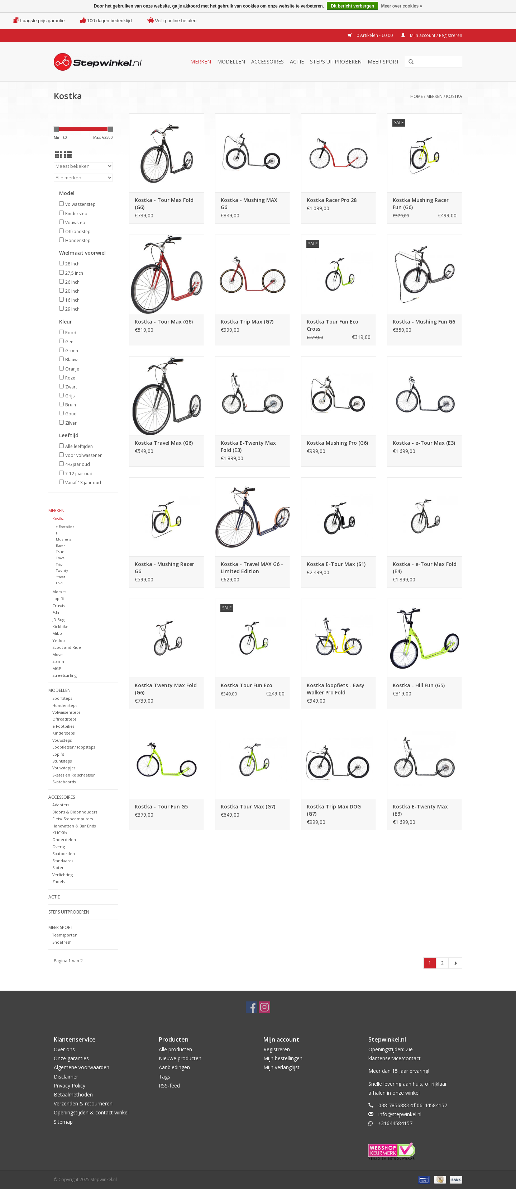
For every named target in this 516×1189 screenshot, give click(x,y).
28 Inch (72, 264)
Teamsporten (64, 935)
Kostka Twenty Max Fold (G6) (166, 689)
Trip (59, 564)
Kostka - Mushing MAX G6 (249, 204)
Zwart (71, 387)
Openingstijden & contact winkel (91, 1112)
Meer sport (383, 61)
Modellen (231, 61)
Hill (59, 533)
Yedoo (58, 640)
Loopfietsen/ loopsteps (73, 747)
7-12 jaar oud (78, 474)
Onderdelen (64, 839)
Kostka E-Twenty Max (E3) (420, 810)
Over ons (64, 1049)
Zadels (58, 881)
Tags (164, 1076)
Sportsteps (62, 698)
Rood (70, 333)
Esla (55, 612)
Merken (200, 61)
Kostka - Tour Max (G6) (164, 321)
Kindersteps (63, 733)
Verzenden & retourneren (83, 1103)
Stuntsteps (62, 761)
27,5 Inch (74, 273)
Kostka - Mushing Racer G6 (164, 568)
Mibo (57, 633)
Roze (70, 378)
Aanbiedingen (174, 1067)
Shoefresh (62, 942)
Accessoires (267, 61)
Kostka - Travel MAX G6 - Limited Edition (252, 568)
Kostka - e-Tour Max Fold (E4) (425, 568)
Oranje (72, 369)
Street (60, 577)
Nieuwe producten (180, 1058)
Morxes (59, 591)
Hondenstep (78, 240)
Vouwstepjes (63, 767)
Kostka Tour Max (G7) (248, 806)
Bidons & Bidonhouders (74, 812)
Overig (58, 846)
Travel (61, 558)
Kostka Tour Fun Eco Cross (332, 325)
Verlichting (62, 874)
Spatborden (63, 853)
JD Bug (58, 619)
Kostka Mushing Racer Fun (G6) (421, 204)
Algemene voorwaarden (81, 1067)
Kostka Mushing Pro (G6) (337, 442)
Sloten (58, 867)
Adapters (60, 804)
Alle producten (175, 1049)
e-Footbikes (65, 526)
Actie (297, 61)
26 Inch (72, 282)
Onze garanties (71, 1058)
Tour (59, 551)
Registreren (276, 1049)
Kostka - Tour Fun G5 (161, 806)
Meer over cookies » (401, 6)
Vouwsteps (62, 740)
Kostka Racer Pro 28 (332, 200)
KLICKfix (59, 832)
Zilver (71, 423)
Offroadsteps (64, 719)
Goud (71, 414)
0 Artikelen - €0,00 (371, 35)
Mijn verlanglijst (281, 1067)
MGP (56, 668)
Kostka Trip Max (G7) (247, 321)
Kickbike (60, 626)
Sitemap (63, 1121)
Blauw (71, 360)
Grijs (70, 396)
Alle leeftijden (79, 446)
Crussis (58, 605)
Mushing (64, 539)
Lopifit (58, 598)
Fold (59, 583)
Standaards (62, 860)
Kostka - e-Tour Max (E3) (424, 442)
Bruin (70, 405)
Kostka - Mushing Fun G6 (424, 321)
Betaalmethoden (73, 1094)
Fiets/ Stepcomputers (72, 818)
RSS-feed (169, 1085)
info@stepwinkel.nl (399, 1114)
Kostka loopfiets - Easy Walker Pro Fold (335, 689)
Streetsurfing (64, 675)
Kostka (454, 96)
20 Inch (72, 291)
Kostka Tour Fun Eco (246, 685)
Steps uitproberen (336, 61)
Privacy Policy (69, 1085)
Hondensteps (64, 705)
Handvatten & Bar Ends (74, 826)
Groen (71, 351)
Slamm (59, 661)
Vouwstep (75, 223)
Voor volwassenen (83, 455)
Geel (70, 342)
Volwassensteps (66, 712)
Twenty (62, 570)
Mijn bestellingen (282, 1058)
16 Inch (72, 300)
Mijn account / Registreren (431, 35)
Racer (60, 545)
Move (57, 654)
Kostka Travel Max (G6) (164, 442)
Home (416, 96)
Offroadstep (78, 231)
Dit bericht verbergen (352, 6)
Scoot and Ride (66, 647)
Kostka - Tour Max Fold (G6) (164, 204)
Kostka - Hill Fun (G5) (419, 685)
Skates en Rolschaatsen (74, 775)
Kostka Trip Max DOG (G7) (334, 810)
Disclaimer (66, 1076)
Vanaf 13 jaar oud (83, 483)
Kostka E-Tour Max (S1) (336, 564)
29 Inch (72, 309)
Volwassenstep (80, 204)
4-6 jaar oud (77, 464)
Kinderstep (76, 214)
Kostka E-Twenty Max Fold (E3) (248, 446)
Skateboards (64, 781)
